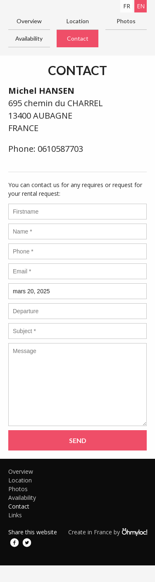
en (141, 6)
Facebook (14, 542)
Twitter (27, 542)
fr (126, 6)
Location (78, 20)
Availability (29, 38)
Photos (126, 20)
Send (77, 440)
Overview (29, 20)
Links (15, 515)
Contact (77, 38)
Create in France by (107, 532)
